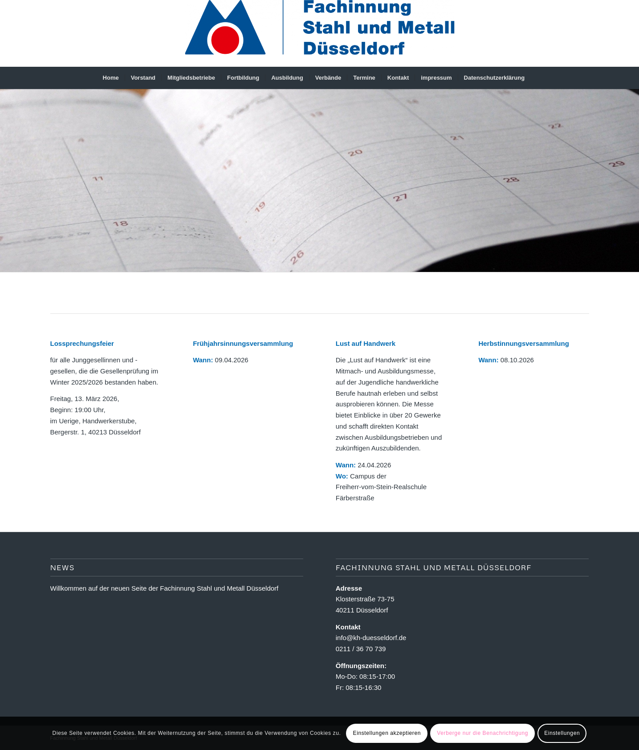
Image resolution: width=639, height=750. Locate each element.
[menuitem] (111, 78)
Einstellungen (562, 733)
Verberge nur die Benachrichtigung (482, 733)
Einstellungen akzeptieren (387, 733)
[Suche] (536, 78)
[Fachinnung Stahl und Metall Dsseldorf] (319, 33)
